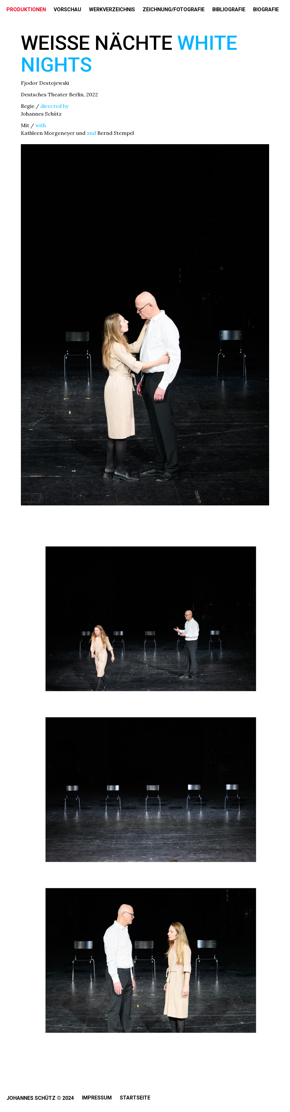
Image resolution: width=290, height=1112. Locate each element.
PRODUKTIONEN (26, 9)
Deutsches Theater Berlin (52, 94)
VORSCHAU (67, 9)
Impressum (97, 1098)
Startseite (135, 1098)
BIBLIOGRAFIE (228, 9)
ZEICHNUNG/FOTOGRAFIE (174, 9)
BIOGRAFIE (266, 9)
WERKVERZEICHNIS (112, 9)
